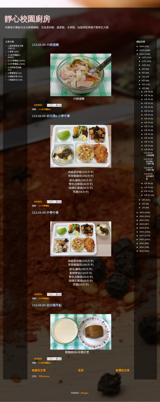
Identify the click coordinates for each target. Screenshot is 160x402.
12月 (144, 57)
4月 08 (147, 183)
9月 (144, 69)
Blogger (84, 393)
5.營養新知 (12, 73)
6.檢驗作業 (12, 76)
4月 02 (147, 191)
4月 (144, 88)
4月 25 (147, 103)
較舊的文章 (123, 370)
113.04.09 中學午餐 (45, 212)
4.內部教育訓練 (14, 67)
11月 (144, 61)
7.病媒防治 (12, 80)
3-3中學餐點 (44, 298)
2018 (141, 232)
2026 (141, 46)
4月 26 (147, 99)
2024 (141, 54)
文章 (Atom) (44, 376)
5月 (144, 84)
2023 (141, 212)
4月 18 (147, 122)
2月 (144, 204)
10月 (144, 65)
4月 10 (147, 146)
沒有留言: (38, 105)
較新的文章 (39, 370)
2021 (141, 220)
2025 (141, 50)
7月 (144, 77)
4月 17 (147, 126)
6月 (144, 80)
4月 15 (147, 134)
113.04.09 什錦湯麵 (45, 44)
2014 (141, 247)
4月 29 (147, 95)
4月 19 (147, 118)
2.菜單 (10, 52)
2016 (141, 239)
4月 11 (147, 142)
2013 (141, 251)
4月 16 (147, 130)
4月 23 (147, 111)
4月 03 (147, 187)
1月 (144, 207)
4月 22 (147, 115)
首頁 (81, 370)
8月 (144, 73)
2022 (141, 216)
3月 (144, 200)
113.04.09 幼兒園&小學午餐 (51, 116)
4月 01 (147, 195)
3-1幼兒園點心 (45, 109)
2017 (141, 235)
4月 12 (147, 138)
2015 (141, 243)
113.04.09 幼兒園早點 (47, 305)
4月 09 (147, 149)
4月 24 (147, 107)
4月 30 (147, 92)
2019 (141, 228)
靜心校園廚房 (27, 19)
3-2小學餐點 (44, 206)
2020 (141, 224)
